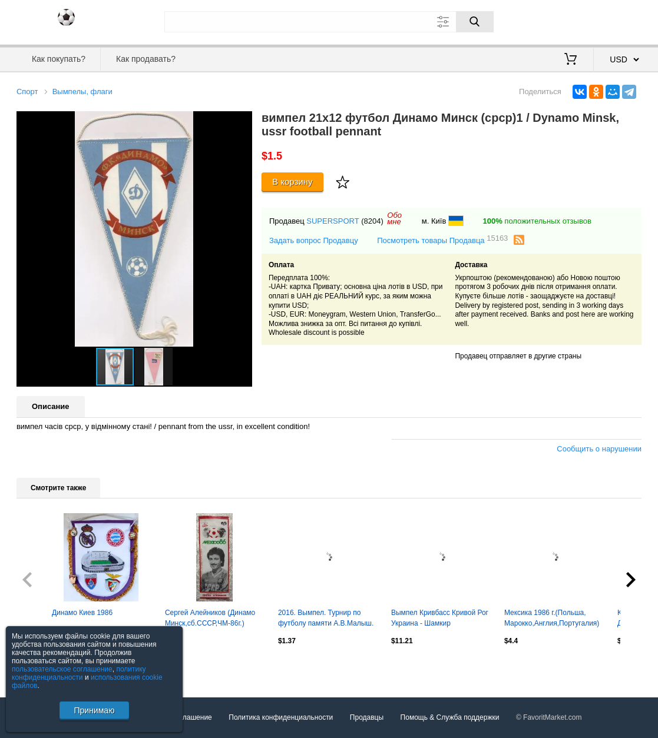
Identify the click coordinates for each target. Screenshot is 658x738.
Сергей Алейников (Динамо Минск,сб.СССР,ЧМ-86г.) (210, 618)
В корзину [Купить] (292, 182)
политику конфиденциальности (79, 673)
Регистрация (617, 20)
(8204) (372, 221)
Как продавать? (146, 59)
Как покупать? (58, 59)
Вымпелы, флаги (82, 91)
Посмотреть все (42, 666)
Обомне (394, 218)
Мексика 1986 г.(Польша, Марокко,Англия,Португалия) (551, 618)
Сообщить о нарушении (599, 448)
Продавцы (366, 717)
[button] (241, 121)
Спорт (27, 91)
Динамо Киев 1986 (82, 613)
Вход (572, 20)
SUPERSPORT (332, 221)
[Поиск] (475, 21)
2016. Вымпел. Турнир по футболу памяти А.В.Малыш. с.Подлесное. (325, 619)
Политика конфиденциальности (281, 717)
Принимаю (94, 710)
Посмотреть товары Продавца (442, 240)
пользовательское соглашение (62, 669)
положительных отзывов (537, 221)
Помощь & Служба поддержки (450, 717)
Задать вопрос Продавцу (313, 240)
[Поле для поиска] (329, 21)
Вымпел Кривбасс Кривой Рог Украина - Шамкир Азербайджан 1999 (439, 619)
